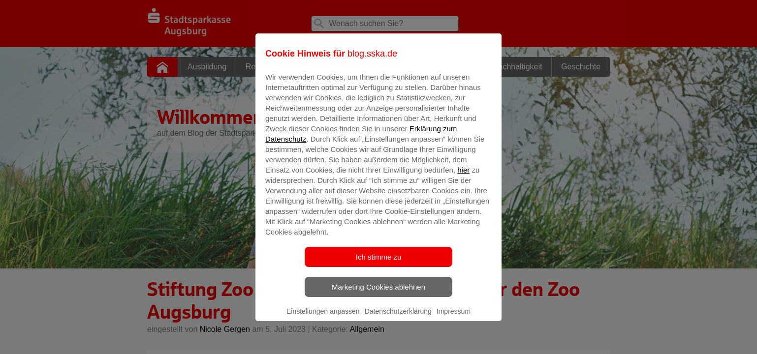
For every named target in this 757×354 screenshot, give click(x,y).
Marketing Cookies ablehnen (378, 294)
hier (463, 177)
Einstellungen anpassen (323, 318)
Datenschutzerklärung (398, 318)
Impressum (454, 318)
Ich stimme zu (379, 264)
